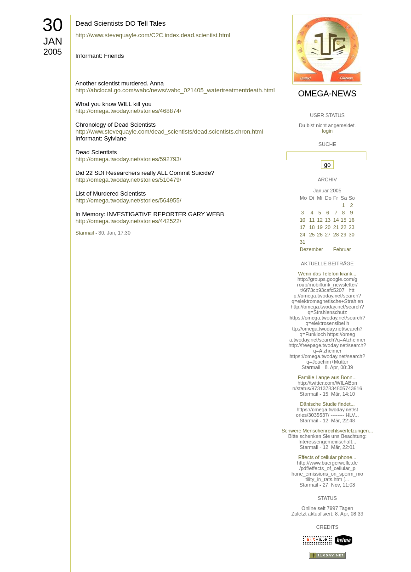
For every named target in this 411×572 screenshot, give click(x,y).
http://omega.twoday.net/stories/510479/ (128, 179)
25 (311, 234)
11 (311, 220)
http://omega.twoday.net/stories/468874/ (128, 110)
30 (52, 25)
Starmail (84, 233)
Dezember (311, 249)
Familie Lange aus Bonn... (327, 377)
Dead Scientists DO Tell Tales (120, 23)
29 (343, 234)
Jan (53, 41)
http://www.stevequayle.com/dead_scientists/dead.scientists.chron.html (169, 131)
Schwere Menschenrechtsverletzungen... (327, 430)
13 (328, 220)
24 (302, 234)
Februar (342, 249)
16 (351, 220)
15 (343, 220)
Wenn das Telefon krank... (327, 273)
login (327, 131)
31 (302, 242)
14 (336, 220)
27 (328, 234)
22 (343, 227)
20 (328, 227)
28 (336, 234)
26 (320, 234)
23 (351, 227)
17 (302, 227)
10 (302, 220)
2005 (52, 51)
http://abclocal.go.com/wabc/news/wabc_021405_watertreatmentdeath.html (175, 90)
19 (320, 227)
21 (336, 227)
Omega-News (327, 93)
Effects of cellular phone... (327, 457)
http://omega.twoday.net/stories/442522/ (128, 221)
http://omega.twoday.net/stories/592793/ (128, 159)
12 (320, 220)
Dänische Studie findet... (327, 404)
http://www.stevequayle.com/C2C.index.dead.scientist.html (152, 35)
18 (311, 227)
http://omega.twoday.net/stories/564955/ (128, 200)
